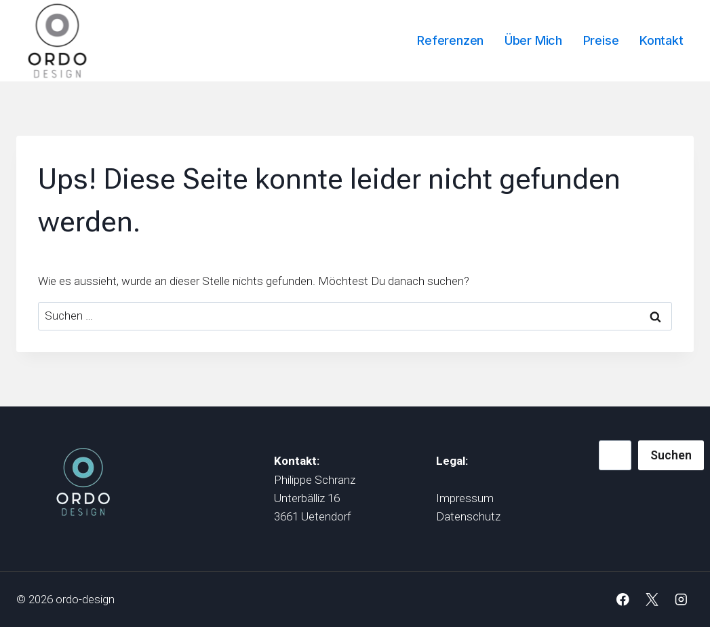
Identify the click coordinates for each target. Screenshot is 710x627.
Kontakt (661, 40)
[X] (652, 599)
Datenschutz (468, 516)
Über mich (533, 40)
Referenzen (450, 40)
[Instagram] (681, 599)
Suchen (671, 455)
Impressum (465, 498)
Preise (601, 40)
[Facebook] (622, 599)
